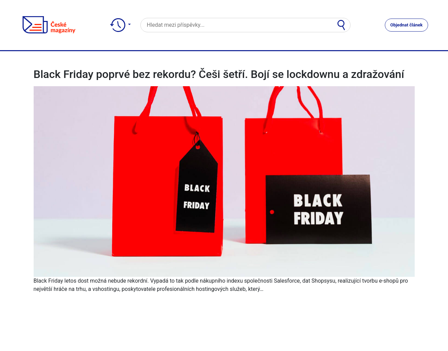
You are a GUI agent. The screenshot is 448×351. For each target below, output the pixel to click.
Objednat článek (406, 24)
